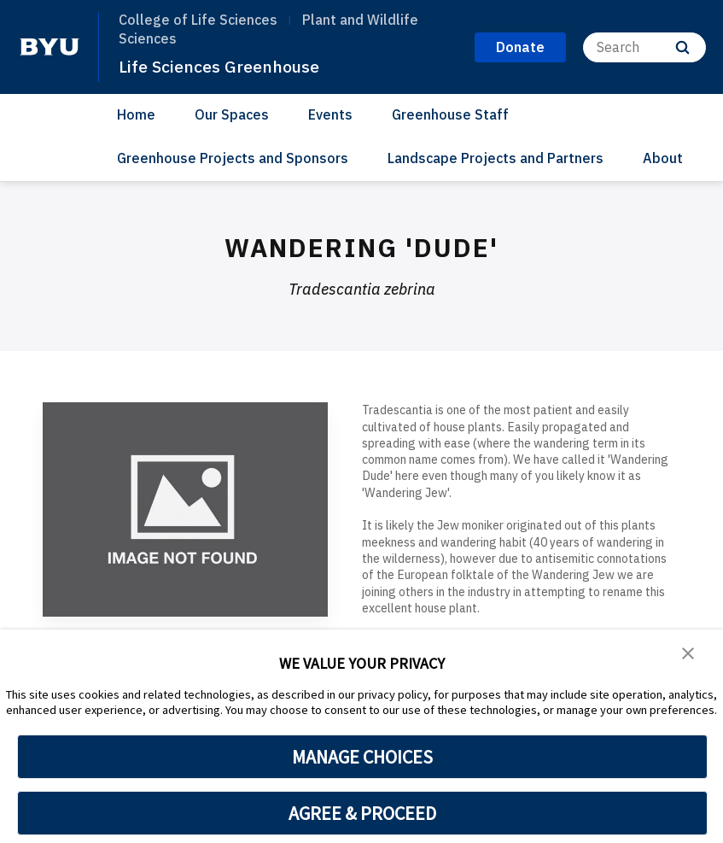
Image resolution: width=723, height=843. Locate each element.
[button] (689, 654)
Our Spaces (232, 114)
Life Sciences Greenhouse (227, 66)
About (663, 158)
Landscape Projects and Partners (495, 158)
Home (136, 114)
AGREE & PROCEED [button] (362, 813)
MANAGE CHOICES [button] (362, 757)
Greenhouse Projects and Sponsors (232, 158)
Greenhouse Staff (450, 114)
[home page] (49, 47)
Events (330, 114)
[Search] (644, 47)
